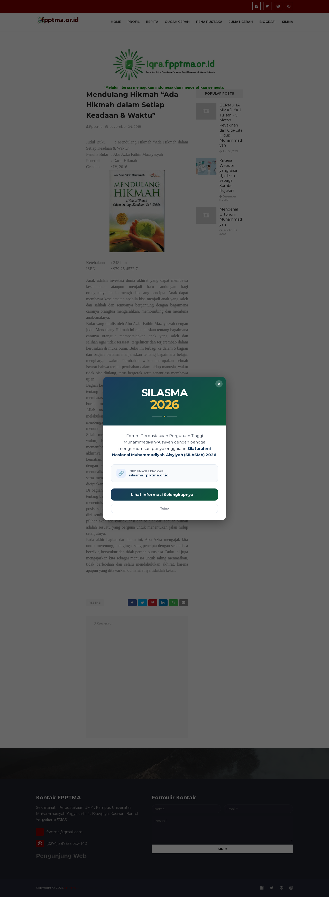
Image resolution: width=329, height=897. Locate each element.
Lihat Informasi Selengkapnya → (164, 494)
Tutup (164, 508)
